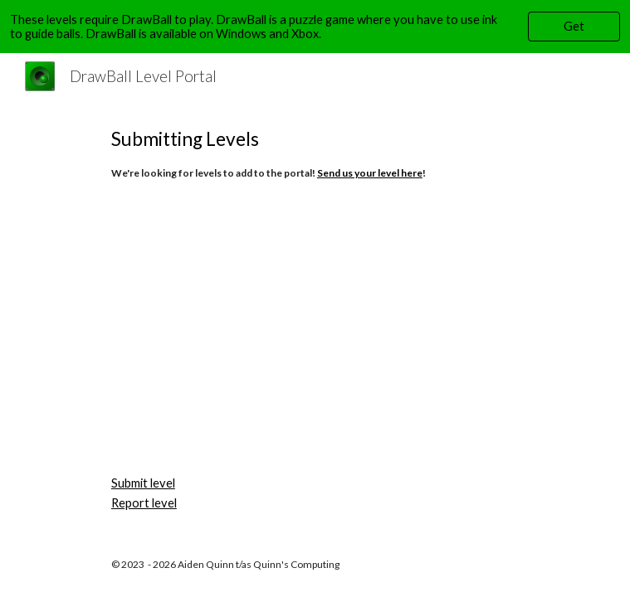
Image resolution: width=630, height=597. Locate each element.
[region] (315, 26)
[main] (315, 152)
